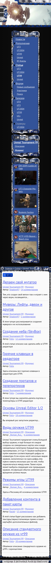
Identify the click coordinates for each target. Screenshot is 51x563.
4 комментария (31, 487)
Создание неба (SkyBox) (22, 331)
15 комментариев (25, 511)
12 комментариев (24, 338)
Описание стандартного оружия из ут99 (22, 531)
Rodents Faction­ (26, 212)
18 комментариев (24, 415)
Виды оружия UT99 (18, 427)
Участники (22, 90)
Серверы (20, 123)
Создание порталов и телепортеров (20, 383)
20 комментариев (24, 541)
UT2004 (20, 50)
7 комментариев (23, 393)
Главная (9, 268)
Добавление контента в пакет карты (21, 501)
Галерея (20, 98)
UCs (18, 115)
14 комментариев (29, 289)
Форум (19, 83)
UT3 (19, 46)
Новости (20, 39)
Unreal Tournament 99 (26, 142)
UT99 (19, 53)
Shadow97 (14, 289)
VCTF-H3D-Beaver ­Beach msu (28, 237)
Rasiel (12, 511)
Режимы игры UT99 (18, 479)
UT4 (19, 101)
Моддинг (19, 150)
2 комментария (28, 316)
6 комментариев (32, 434)
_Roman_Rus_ (15, 434)
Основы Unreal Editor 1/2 (23, 407)
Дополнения (23, 43)
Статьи (19, 65)
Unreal (20, 57)
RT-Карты (21, 61)
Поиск (20, 94)
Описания (19, 146)
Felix (11, 338)
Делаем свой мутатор (20, 282)
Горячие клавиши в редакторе (18, 356)
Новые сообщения (26, 87)
